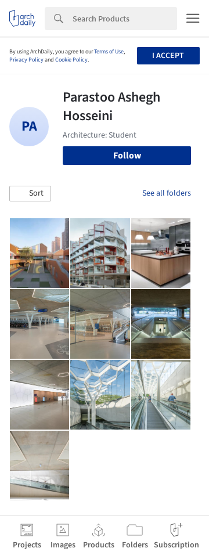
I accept (168, 56)
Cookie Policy (71, 60)
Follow (127, 155)
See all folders (166, 193)
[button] (30, 194)
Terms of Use (109, 52)
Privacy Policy (26, 60)
